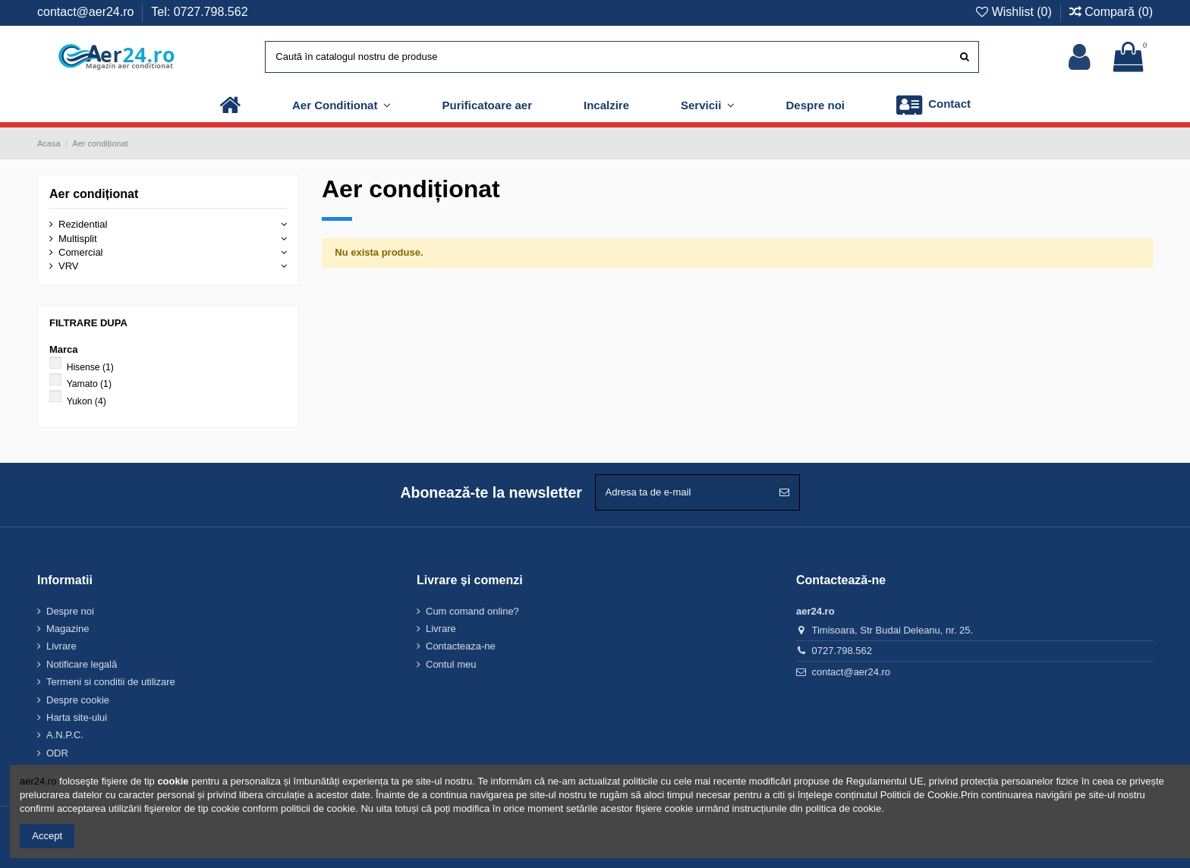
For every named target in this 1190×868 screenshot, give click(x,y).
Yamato (89, 384)
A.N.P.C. (64, 735)
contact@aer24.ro (87, 11)
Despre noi (70, 611)
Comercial (80, 252)
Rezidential (82, 224)
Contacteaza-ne (461, 646)
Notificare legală (81, 664)
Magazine (67, 628)
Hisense (90, 367)
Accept (47, 835)
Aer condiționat (93, 193)
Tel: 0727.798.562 (199, 11)
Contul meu (451, 664)
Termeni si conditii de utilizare (110, 681)
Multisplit (77, 238)
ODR (57, 753)
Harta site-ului (76, 717)
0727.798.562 (842, 650)
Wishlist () (1015, 11)
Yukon (86, 401)
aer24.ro (38, 781)
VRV (68, 266)
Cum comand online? (472, 611)
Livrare (61, 646)
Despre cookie (77, 700)
